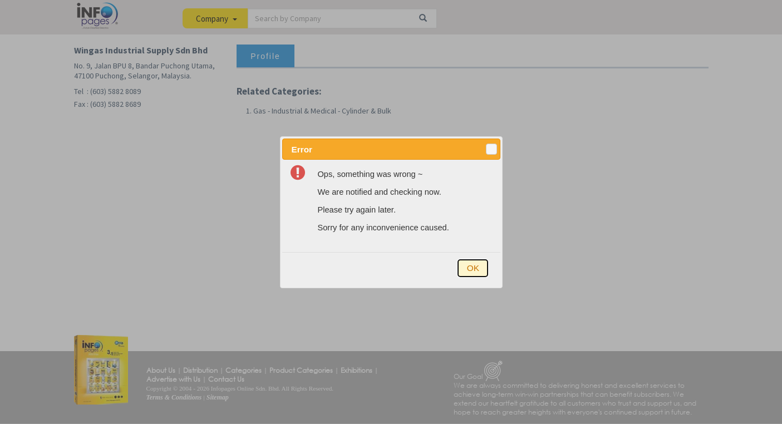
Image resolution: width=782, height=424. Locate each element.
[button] (491, 149)
